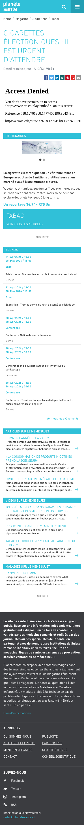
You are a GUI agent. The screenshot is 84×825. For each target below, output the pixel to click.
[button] (46, 77)
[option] (42, 147)
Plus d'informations (17, 713)
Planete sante (11, 6)
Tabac (56, 19)
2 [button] (44, 160)
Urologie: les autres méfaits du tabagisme (40, 479)
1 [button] (40, 160)
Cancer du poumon (21, 573)
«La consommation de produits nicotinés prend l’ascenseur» (39, 458)
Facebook (13, 780)
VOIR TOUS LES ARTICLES (24, 224)
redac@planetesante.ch (19, 817)
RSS (10, 804)
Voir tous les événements (62, 418)
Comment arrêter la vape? (27, 438)
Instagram (14, 796)
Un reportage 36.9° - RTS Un (26, 204)
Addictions (39, 19)
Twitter (12, 788)
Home (7, 19)
